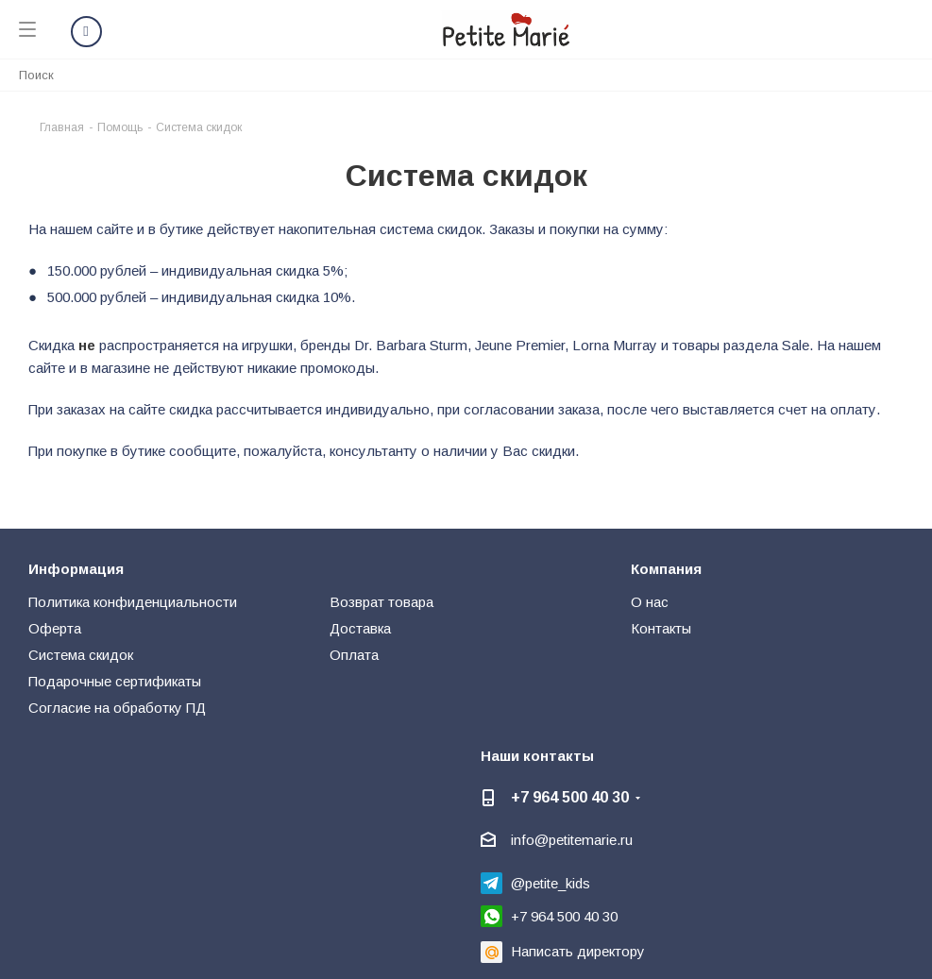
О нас (650, 602)
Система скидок (80, 655)
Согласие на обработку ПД (117, 708)
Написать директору (578, 951)
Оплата (354, 655)
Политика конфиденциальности (132, 602)
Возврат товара (381, 602)
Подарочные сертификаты (114, 681)
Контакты (661, 628)
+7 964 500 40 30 (570, 796)
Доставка (360, 628)
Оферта (54, 628)
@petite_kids (550, 883)
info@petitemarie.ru (572, 840)
